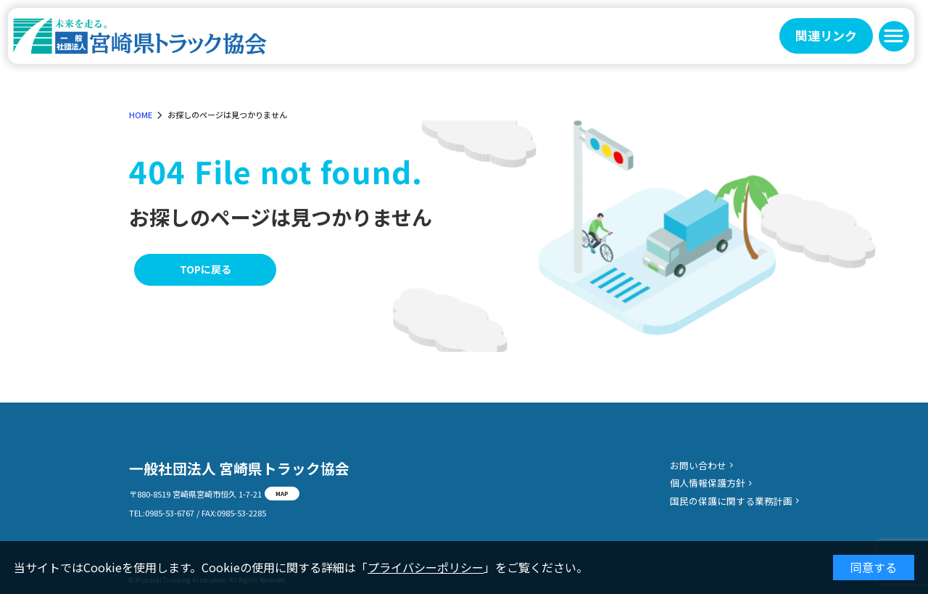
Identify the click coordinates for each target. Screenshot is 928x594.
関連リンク (826, 35)
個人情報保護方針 (707, 483)
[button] (894, 36)
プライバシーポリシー (426, 567)
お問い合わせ (698, 465)
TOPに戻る (205, 269)
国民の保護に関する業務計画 (731, 501)
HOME (140, 114)
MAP (282, 493)
